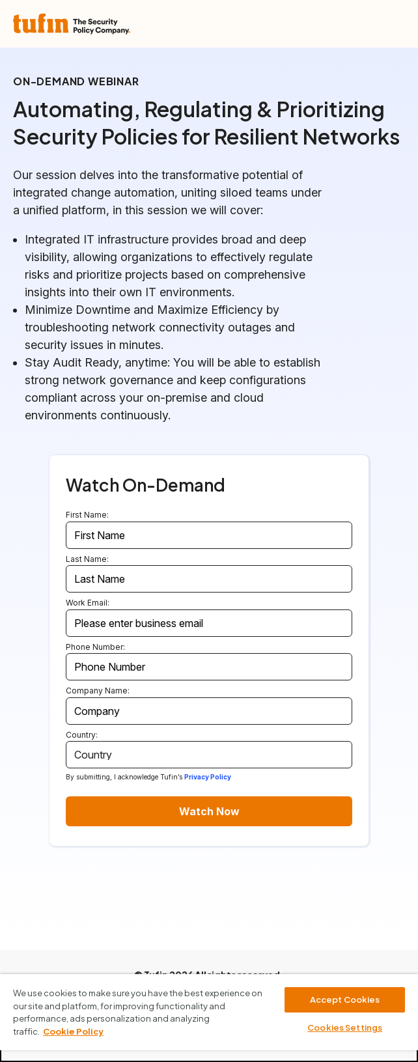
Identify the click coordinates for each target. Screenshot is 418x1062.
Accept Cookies (345, 999)
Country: (82, 735)
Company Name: (98, 690)
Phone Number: (95, 647)
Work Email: (87, 603)
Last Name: (87, 559)
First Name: (87, 515)
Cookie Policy (73, 1031)
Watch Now (209, 811)
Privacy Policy (207, 777)
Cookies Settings (344, 1027)
